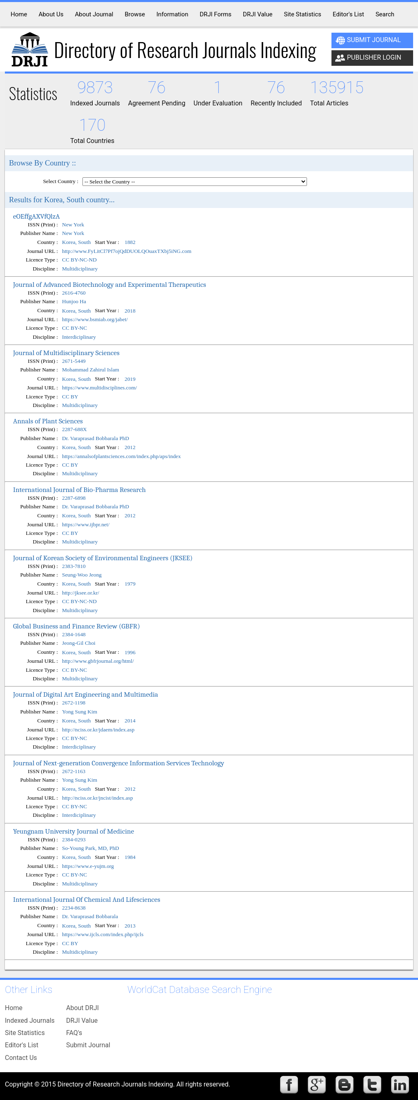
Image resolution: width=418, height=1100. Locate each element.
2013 (130, 926)
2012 (130, 447)
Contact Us (21, 1058)
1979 (130, 584)
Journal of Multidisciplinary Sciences (66, 353)
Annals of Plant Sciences (48, 421)
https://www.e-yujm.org (88, 866)
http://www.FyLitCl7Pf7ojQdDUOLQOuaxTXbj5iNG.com (126, 251)
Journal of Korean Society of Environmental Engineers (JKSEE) (103, 558)
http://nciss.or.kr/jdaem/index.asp (98, 730)
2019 (130, 379)
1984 (130, 857)
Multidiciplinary (80, 269)
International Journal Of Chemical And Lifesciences (86, 899)
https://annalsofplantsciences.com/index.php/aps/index (121, 456)
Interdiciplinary (79, 337)
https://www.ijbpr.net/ (85, 524)
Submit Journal (368, 40)
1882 (130, 242)
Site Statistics (25, 1033)
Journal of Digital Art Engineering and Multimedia (85, 694)
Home (13, 1008)
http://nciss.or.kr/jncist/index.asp (97, 798)
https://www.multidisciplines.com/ (99, 388)
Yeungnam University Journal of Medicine (73, 831)
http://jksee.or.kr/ (80, 593)
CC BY (70, 396)
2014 (130, 721)
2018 (130, 311)
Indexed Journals (30, 1020)
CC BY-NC (74, 328)
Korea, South (76, 242)
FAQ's (74, 1033)
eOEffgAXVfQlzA (36, 216)
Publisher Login (368, 58)
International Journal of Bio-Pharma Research (79, 489)
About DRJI (82, 1008)
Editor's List (21, 1045)
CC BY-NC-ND (79, 260)
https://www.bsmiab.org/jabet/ (95, 319)
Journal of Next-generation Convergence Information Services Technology (118, 763)
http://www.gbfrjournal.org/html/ (98, 661)
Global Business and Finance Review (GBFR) (76, 626)
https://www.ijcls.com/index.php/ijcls (102, 934)
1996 (130, 652)
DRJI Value (82, 1020)
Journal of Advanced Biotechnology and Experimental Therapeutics (109, 284)
